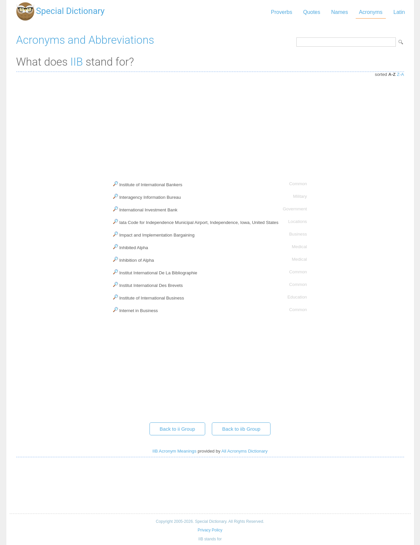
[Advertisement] (210, 125)
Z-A (400, 74)
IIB (76, 61)
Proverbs (281, 12)
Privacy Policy (210, 530)
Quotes (311, 12)
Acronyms (371, 12)
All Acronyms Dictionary (244, 451)
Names (339, 12)
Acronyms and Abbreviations (85, 39)
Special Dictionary (70, 11)
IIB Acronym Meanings (174, 451)
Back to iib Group (241, 429)
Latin (399, 12)
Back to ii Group (177, 429)
